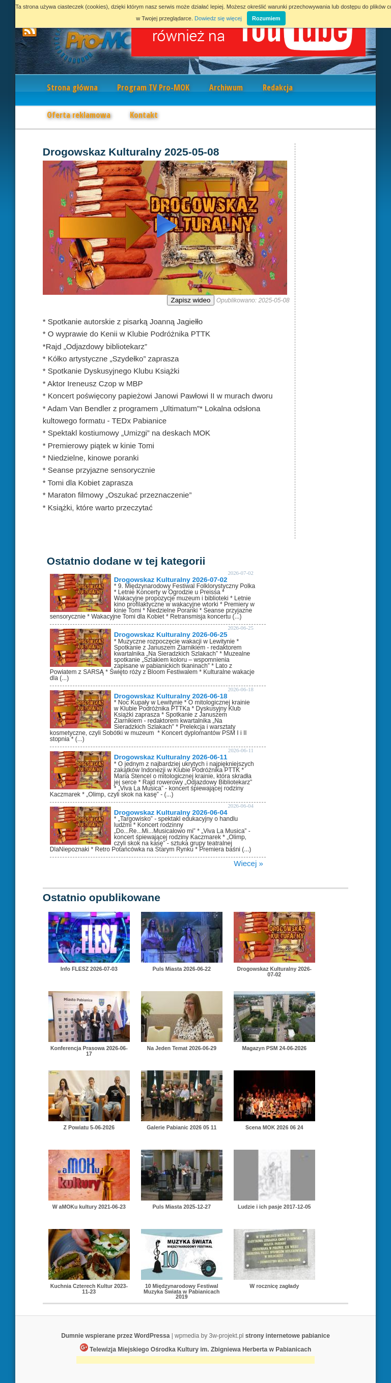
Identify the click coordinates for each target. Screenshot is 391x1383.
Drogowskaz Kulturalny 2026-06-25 (171, 634)
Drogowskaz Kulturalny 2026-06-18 (171, 696)
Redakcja (278, 87)
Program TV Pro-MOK (153, 87)
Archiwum (226, 87)
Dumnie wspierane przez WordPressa (115, 1335)
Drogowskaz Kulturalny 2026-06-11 (171, 757)
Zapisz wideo (191, 300)
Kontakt (144, 114)
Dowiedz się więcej (218, 18)
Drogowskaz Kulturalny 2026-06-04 (171, 812)
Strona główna (72, 87)
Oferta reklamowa (78, 114)
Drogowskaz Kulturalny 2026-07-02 (171, 579)
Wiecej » (248, 863)
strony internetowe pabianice (287, 1335)
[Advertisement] (195, 1361)
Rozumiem (266, 18)
